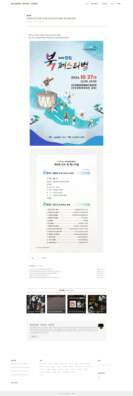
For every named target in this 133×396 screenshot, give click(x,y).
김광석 (56, 364)
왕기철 (80, 369)
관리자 (72, 393)
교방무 (65, 366)
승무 (60, 372)
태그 (112, 3)
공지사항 (32, 265)
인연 (67, 369)
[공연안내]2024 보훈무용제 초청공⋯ (20, 367)
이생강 (53, 366)
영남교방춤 (66, 372)
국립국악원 (43, 364)
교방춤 (48, 369)
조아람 (54, 372)
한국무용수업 (79, 366)
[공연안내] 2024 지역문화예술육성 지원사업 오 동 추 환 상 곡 (44, 271)
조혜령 (42, 372)
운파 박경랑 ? (94, 3)
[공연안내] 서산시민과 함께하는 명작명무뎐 (40, 269)
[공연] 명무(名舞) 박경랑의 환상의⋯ (20, 374)
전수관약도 (104, 3)
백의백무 (73, 369)
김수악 (59, 366)
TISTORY (67, 393)
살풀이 (71, 366)
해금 (82, 364)
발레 (77, 364)
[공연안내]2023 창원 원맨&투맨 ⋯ (20, 364)
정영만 (48, 372)
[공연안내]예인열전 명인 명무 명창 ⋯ (20, 371)
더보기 (41, 375)
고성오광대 (64, 364)
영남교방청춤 (89, 366)
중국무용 (88, 364)
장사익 (74, 372)
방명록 (118, 3)
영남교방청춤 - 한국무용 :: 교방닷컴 (24, 4)
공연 (41, 366)
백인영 (42, 369)
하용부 (54, 369)
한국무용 (61, 369)
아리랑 (50, 364)
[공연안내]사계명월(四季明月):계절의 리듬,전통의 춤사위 (43, 277)
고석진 (47, 366)
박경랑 (86, 369)
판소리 (71, 364)
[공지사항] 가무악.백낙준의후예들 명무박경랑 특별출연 (43, 273)
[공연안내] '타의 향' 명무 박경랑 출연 (38, 275)
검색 (120, 365)
